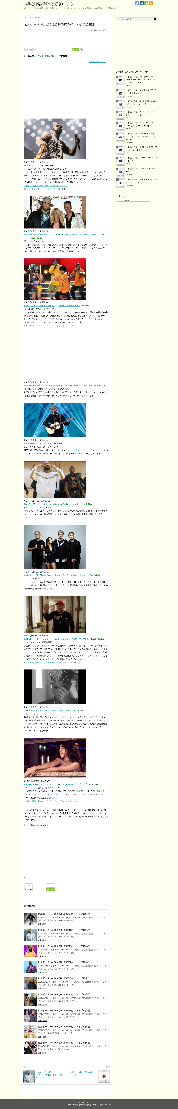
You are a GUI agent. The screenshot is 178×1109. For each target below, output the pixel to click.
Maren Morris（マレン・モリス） (55, 575)
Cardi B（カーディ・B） (69, 306)
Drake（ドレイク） (33, 165)
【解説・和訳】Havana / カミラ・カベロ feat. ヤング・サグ (50, 801)
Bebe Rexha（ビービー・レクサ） (40, 234)
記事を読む (42, 924)
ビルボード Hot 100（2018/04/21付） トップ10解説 (64, 1026)
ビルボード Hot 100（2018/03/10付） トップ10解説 (64, 978)
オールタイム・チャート (80, 450)
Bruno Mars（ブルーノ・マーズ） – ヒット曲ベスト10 (48, 326)
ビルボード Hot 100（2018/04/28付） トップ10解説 (64, 1010)
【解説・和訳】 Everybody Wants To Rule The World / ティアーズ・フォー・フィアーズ (141, 80)
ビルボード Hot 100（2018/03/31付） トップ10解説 (64, 930)
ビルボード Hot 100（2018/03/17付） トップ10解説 (64, 914)
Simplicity (95, 1103)
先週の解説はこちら (97, 62)
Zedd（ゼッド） (31, 575)
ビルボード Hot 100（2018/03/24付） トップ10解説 (64, 962)
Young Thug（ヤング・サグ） (75, 784)
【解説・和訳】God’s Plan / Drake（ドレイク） (45, 186)
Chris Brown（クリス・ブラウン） (73, 639)
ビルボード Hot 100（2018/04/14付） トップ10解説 (64, 1043)
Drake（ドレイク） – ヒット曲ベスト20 (42, 189)
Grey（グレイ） (80, 575)
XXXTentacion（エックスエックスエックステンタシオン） (50, 710)
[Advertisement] (66, 39)
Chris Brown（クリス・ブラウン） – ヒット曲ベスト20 (48, 662)
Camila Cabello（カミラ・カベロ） (40, 784)
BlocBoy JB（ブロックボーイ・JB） (41, 504)
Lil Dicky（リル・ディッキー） (38, 639)
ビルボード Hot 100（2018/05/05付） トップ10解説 (64, 946)
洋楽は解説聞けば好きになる (48, 4)
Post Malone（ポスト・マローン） (40, 385)
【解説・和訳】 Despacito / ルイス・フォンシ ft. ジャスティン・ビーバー (141, 137)
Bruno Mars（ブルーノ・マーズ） (39, 306)
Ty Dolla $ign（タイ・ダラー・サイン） (79, 385)
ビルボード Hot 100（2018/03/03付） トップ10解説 (64, 994)
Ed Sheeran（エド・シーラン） (38, 443)
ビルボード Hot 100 (45, 56)
